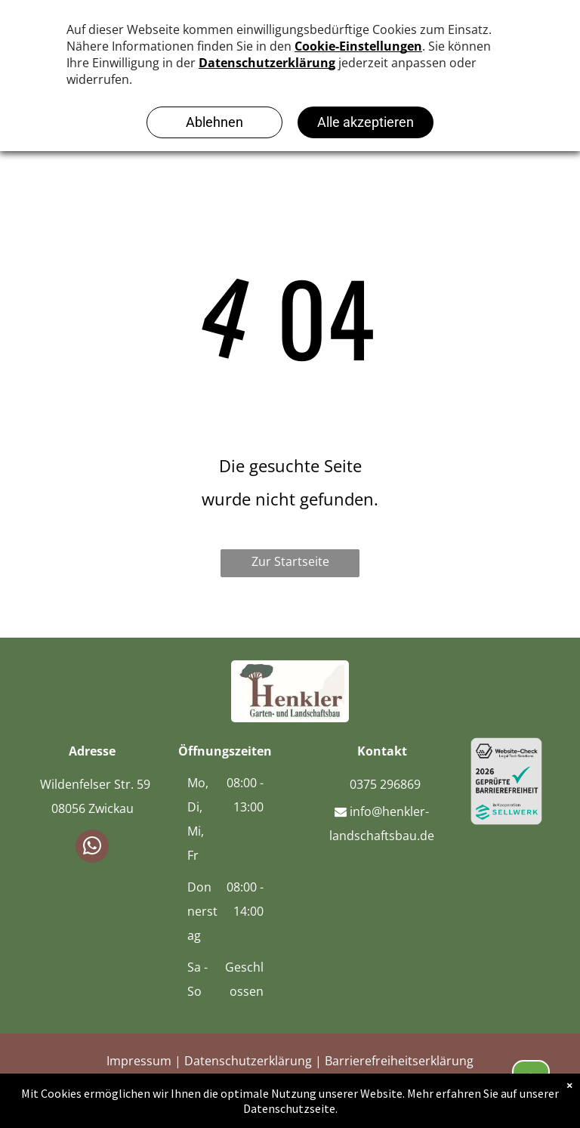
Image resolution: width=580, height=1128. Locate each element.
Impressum (138, 1060)
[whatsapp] (92, 848)
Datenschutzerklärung (248, 1060)
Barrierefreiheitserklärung (399, 1060)
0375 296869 (382, 784)
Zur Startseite (290, 561)
